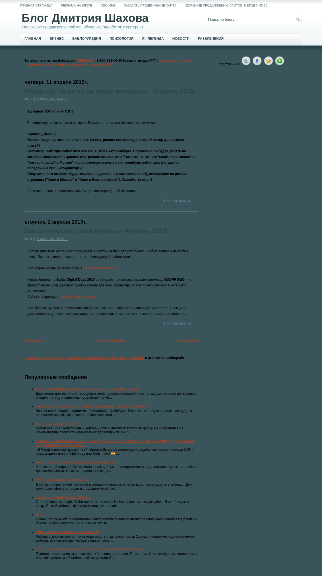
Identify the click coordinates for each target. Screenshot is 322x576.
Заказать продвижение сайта (150, 5)
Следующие (34, 340)
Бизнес (56, 39)
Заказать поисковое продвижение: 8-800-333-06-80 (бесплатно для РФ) (84, 358)
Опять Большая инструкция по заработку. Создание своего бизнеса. (90, 549)
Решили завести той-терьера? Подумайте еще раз (76, 462)
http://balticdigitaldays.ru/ (78, 297)
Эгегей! (41, 515)
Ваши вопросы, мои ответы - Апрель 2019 (95, 231)
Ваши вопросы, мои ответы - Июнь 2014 (67, 532)
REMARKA (85, 61)
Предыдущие (187, 340)
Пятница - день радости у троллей (63, 497)
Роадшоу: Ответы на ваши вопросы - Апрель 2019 (109, 91)
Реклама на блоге (76, 5)
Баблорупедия (86, 39)
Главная (32, 39)
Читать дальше (179, 201)
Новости (180, 39)
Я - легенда (153, 39)
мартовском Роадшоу (100, 268)
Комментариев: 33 (52, 239)
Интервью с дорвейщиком (56, 424)
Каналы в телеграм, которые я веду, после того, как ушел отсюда (87, 389)
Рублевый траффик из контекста (62, 480)
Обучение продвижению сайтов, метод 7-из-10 (226, 5)
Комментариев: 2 (52, 99)
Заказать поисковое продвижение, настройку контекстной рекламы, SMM (108, 62)
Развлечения (211, 39)
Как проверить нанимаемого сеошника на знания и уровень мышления (92, 406)
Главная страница (36, 5)
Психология (121, 39)
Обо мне (108, 5)
